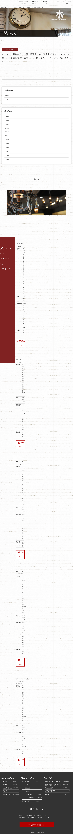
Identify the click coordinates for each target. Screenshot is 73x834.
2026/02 (6, 124)
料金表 (30, 777)
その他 (6, 99)
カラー (30, 783)
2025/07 (6, 151)
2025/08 (6, 147)
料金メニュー (35, 2)
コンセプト (23, 2)
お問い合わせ (11, 790)
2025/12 (6, 132)
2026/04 (6, 116)
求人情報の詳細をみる (36, 821)
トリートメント (32, 790)
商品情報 (30, 796)
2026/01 (6, 128)
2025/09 (6, 143)
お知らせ (6, 95)
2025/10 (6, 139)
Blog (5, 248)
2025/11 (6, 136)
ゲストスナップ (57, 786)
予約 (67, 2)
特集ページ (56, 780)
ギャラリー (55, 2)
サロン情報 (10, 783)
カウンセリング (32, 793)
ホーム (9, 777)
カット (30, 780)
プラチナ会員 (57, 777)
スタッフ (44, 2)
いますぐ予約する (20, 343)
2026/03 (6, 120)
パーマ (30, 787)
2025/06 (6, 155)
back (36, 179)
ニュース (10, 780)
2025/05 (6, 159)
